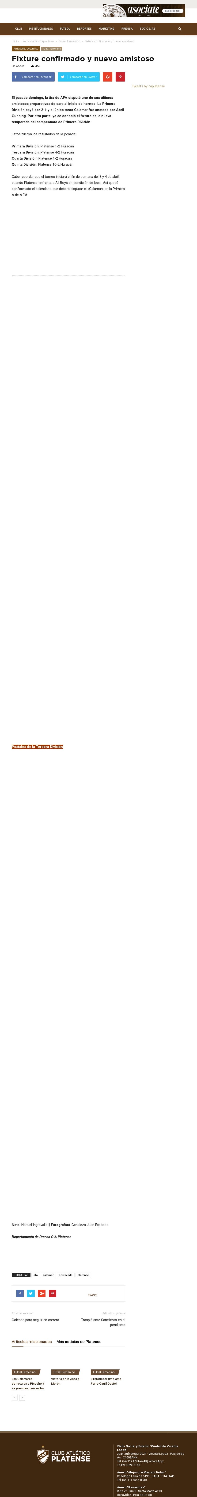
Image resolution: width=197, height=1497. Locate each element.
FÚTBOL (65, 28)
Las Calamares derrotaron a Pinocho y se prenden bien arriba (28, 1142)
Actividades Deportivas (38, 41)
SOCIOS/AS (147, 28)
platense (83, 1034)
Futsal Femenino (69, 41)
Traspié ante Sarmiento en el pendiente (103, 1081)
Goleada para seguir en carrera (35, 1079)
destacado (65, 1034)
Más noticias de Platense (79, 1100)
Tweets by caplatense (148, 86)
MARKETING (106, 28)
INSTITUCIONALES (41, 28)
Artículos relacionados (32, 1100)
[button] (179, 29)
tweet (92, 1053)
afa (36, 1034)
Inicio (15, 41)
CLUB (18, 28)
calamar (48, 1034)
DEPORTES (84, 28)
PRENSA (127, 28)
